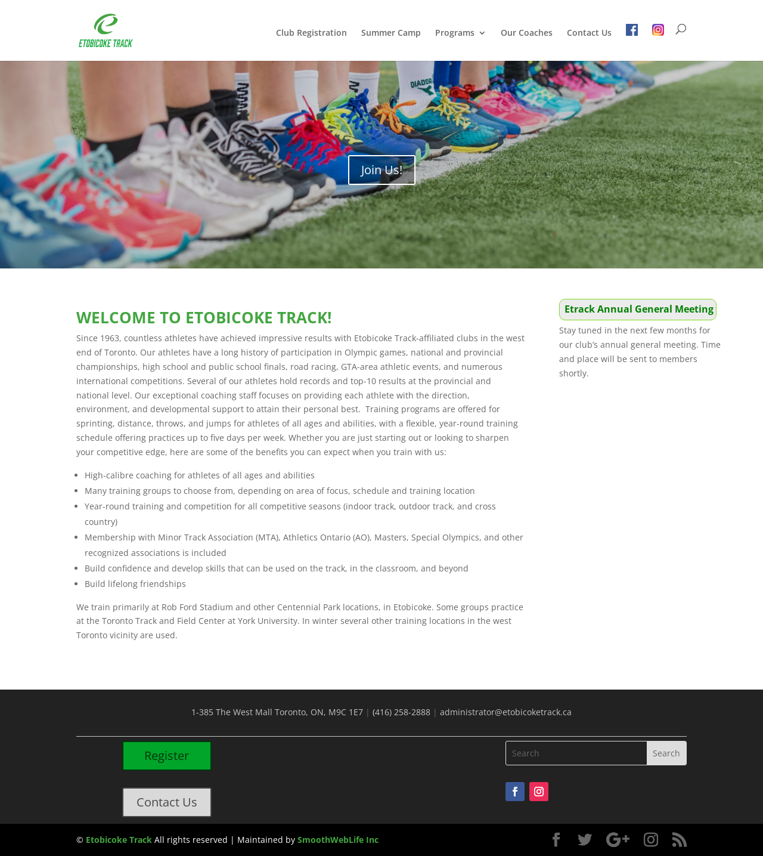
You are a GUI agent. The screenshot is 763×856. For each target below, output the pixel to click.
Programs (454, 33)
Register (166, 755)
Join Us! (381, 170)
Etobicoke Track (119, 839)
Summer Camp (391, 33)
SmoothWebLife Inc (338, 839)
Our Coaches (527, 33)
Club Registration (311, 33)
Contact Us (589, 33)
